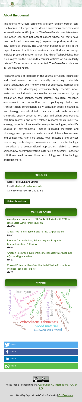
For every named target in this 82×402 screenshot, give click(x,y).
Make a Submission (17, 201)
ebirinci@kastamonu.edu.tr (30, 186)
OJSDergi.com (65, 395)
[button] (41, 345)
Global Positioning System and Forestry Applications (35, 231)
